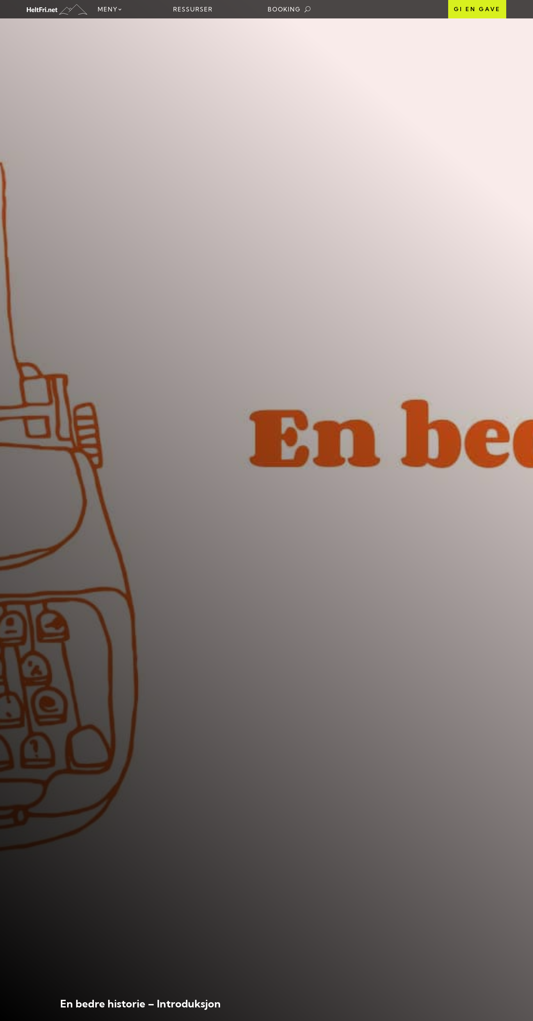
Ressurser (193, 9)
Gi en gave (477, 9)
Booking (284, 9)
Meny (108, 9)
